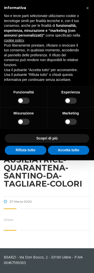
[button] (87, 8)
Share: (9, 219)
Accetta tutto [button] (68, 150)
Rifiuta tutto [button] (25, 150)
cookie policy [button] (14, 40)
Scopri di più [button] (47, 138)
